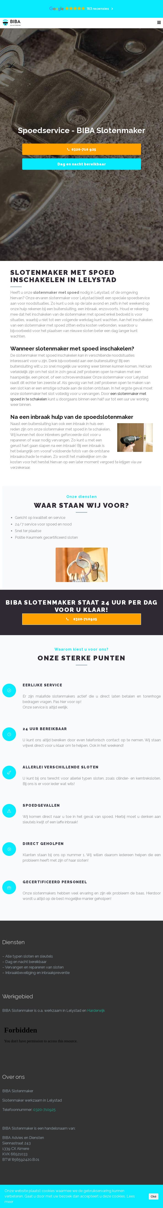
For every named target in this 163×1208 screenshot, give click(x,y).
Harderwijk (96, 1010)
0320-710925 (44, 1110)
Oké (153, 1196)
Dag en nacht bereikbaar (81, 164)
